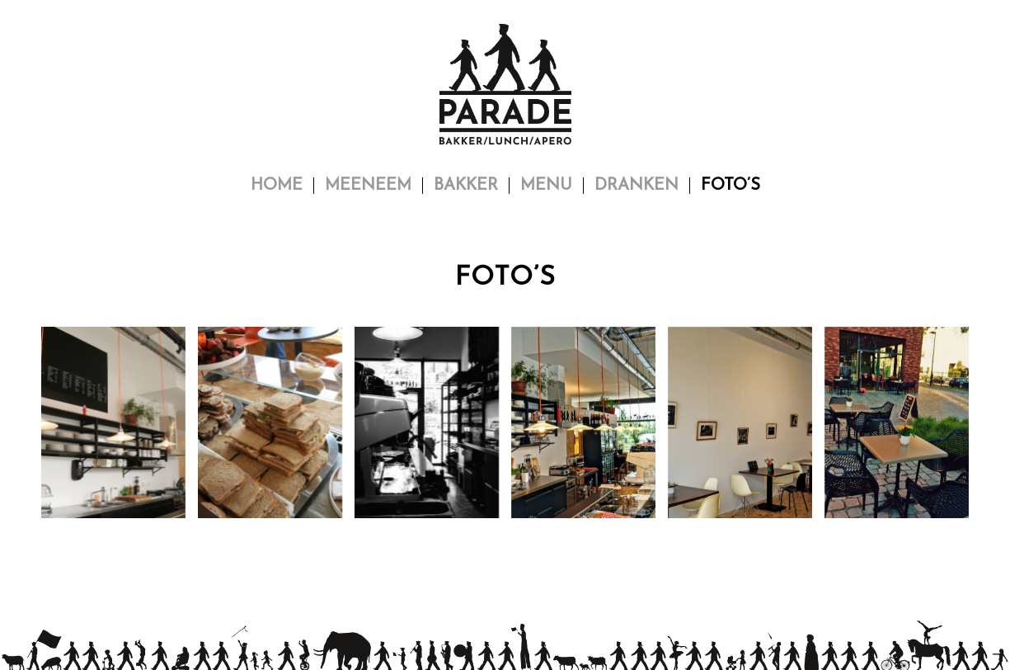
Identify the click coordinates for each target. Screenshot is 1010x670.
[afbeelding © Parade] (119, 429)
